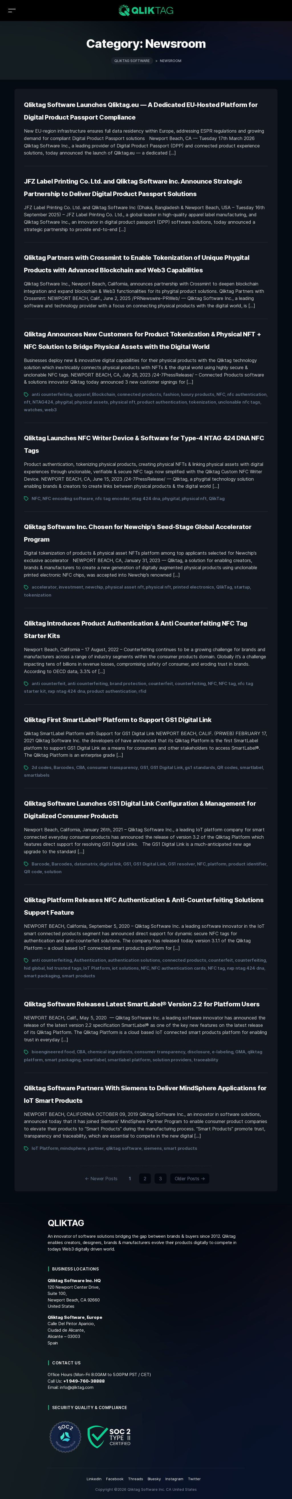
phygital (64, 402)
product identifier (247, 864)
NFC (220, 394)
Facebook (114, 1479)
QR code (33, 871)
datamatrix (86, 864)
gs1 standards (200, 767)
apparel (82, 394)
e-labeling (223, 1051)
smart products (78, 975)
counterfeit (160, 683)
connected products (139, 394)
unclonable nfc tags (239, 402)
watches (33, 409)
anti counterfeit (49, 683)
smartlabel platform (129, 1059)
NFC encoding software (67, 498)
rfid (142, 691)
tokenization (202, 402)
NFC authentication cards (178, 968)
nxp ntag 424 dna (66, 691)
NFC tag (227, 683)
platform (217, 864)
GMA (240, 1051)
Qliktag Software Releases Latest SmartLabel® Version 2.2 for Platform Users (141, 1004)
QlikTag (217, 498)
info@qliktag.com (77, 1387)
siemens (153, 1148)
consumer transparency (112, 767)
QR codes (227, 767)
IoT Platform (96, 968)
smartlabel (251, 767)
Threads (135, 1479)
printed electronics (193, 587)
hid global (34, 968)
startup (242, 587)
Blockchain (103, 394)
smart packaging (42, 975)
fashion (171, 394)
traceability (206, 1059)
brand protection (128, 683)
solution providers (172, 1059)
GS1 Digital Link (166, 767)
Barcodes (64, 767)
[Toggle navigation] (12, 10)
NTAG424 (43, 402)
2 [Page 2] (145, 1178)
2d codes (42, 767)
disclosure (198, 1051)
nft (27, 402)
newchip (94, 587)
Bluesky (154, 1479)
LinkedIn (94, 1479)
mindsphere (73, 1148)
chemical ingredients (110, 1051)
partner (96, 1148)
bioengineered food (53, 1051)
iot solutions (125, 968)
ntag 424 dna (146, 498)
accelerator (44, 587)
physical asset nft (124, 587)
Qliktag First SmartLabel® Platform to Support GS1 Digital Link (117, 719)
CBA (80, 767)
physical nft (122, 402)
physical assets (91, 402)
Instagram (174, 1479)
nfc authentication (247, 394)
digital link (110, 864)
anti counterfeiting (52, 394)
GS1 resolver (181, 864)
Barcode (41, 864)
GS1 (144, 767)
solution (53, 871)
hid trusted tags (64, 968)
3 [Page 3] (160, 1178)
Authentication (90, 960)
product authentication (162, 402)
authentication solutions (134, 960)
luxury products (197, 394)
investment (71, 587)
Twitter (194, 1479)
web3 (50, 409)
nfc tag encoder (112, 498)
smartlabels (37, 775)
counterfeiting (190, 683)
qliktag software (124, 1148)
